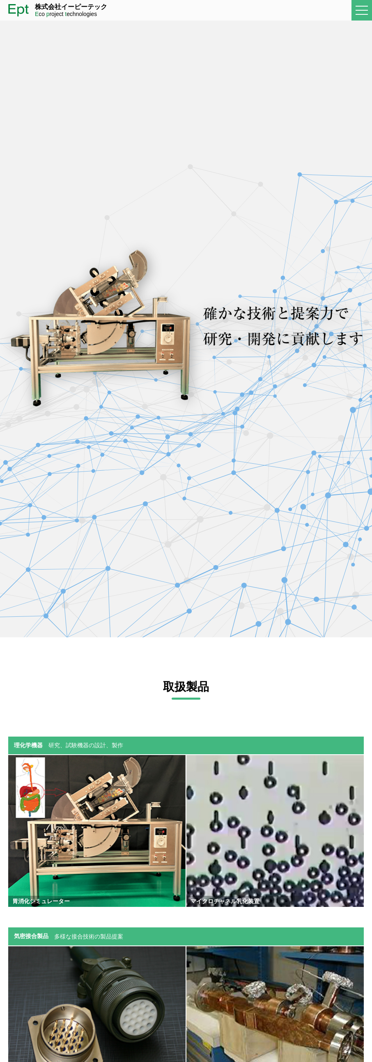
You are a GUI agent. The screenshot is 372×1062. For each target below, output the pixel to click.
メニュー (364, 10)
